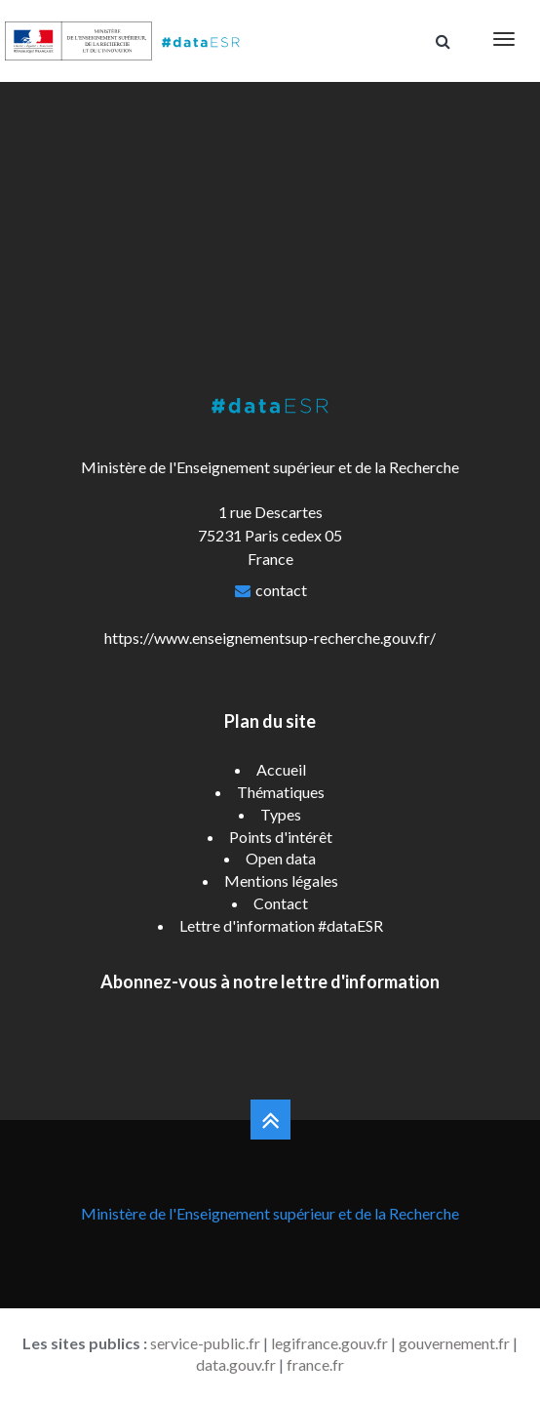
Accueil (281, 769)
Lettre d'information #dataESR (281, 925)
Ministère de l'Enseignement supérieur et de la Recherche (270, 1213)
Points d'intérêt (280, 836)
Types (280, 814)
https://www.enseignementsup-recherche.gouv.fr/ (270, 637)
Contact (280, 903)
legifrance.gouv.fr (329, 1343)
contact (281, 589)
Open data (281, 858)
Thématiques (281, 791)
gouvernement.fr (454, 1343)
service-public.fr (205, 1343)
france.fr (315, 1364)
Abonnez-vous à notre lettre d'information (270, 981)
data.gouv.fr (236, 1364)
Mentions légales (281, 880)
